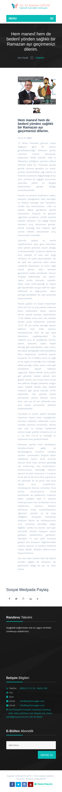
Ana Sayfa (23, 57)
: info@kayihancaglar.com (31, 701)
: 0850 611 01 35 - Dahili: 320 (33, 688)
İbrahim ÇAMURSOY (36, 778)
